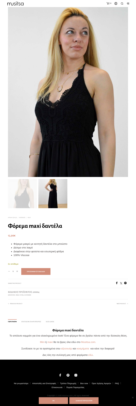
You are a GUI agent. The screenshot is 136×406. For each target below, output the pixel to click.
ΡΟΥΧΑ (22, 294)
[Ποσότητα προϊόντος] (13, 270)
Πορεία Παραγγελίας (75, 386)
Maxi (29, 216)
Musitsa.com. (88, 341)
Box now (84, 382)
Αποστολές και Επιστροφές (44, 382)
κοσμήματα (83, 347)
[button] (109, 3)
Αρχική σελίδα (12, 216)
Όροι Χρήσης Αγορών (101, 382)
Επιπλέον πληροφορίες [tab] (31, 321)
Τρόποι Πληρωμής (68, 382)
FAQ (117, 382)
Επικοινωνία (57, 386)
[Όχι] (132, 397)
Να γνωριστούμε (21, 382)
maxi (50, 341)
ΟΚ (53, 401)
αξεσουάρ (66, 347)
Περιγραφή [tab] (12, 321)
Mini (42, 341)
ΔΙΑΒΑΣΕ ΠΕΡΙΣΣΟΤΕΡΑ (84, 401)
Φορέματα (22, 216)
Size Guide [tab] (50, 321)
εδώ (90, 354)
